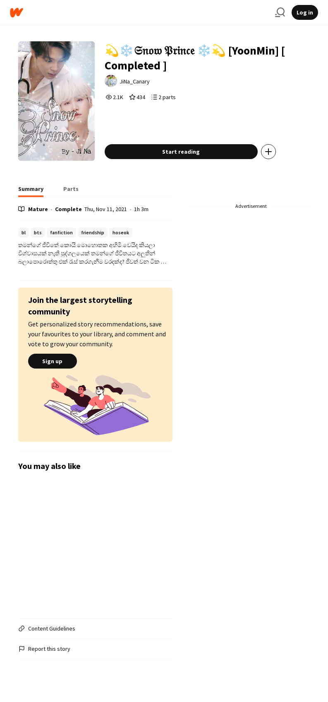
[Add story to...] (268, 151)
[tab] (30, 191)
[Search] (280, 12)
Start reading (181, 151)
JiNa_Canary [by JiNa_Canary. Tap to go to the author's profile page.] (135, 81)
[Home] (139, 12)
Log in (305, 12)
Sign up (52, 361)
